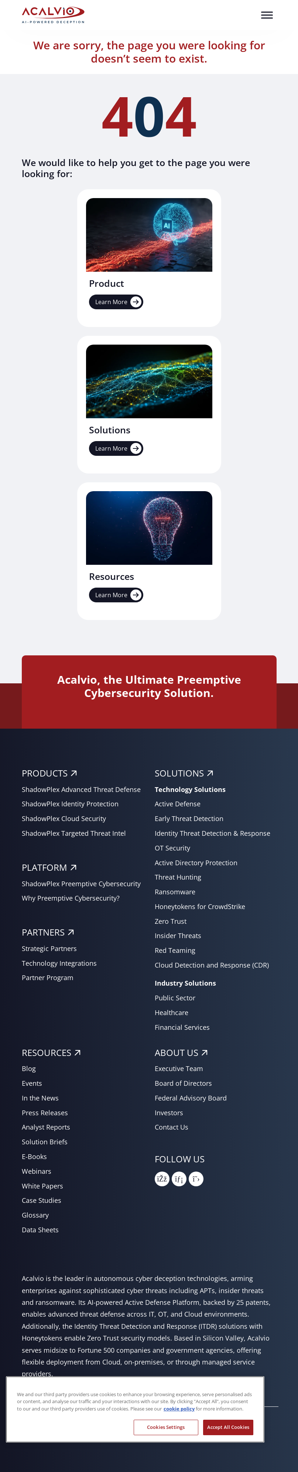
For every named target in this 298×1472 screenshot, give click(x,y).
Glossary (35, 1215)
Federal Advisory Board (191, 1098)
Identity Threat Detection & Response (212, 833)
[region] (135, 1409)
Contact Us (171, 1127)
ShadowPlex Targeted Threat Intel (74, 833)
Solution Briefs (45, 1141)
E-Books (34, 1156)
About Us (176, 1052)
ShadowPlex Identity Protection (70, 803)
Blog (29, 1068)
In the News (40, 1098)
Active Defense (178, 803)
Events (32, 1083)
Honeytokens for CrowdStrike (200, 906)
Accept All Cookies (228, 1427)
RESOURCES (46, 1052)
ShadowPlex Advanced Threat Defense (81, 789)
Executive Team (179, 1068)
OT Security (172, 848)
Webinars (36, 1171)
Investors (169, 1112)
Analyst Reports (46, 1127)
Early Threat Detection (189, 818)
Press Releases (45, 1112)
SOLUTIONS (179, 773)
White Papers (42, 1186)
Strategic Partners (49, 948)
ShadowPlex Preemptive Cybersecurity (81, 883)
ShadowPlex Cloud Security (64, 818)
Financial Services (182, 1027)
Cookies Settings (166, 1427)
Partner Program (47, 977)
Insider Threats (178, 935)
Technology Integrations (59, 963)
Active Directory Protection (196, 862)
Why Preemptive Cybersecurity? (71, 898)
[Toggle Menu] (267, 14)
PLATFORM (44, 867)
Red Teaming (175, 950)
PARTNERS (43, 932)
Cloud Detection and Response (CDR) (212, 965)
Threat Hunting (178, 877)
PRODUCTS (45, 773)
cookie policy (179, 1408)
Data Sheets (40, 1229)
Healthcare (171, 1012)
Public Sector (175, 997)
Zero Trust (170, 921)
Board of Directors (183, 1083)
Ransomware (175, 891)
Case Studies (41, 1200)
